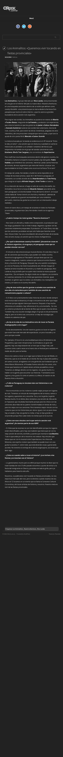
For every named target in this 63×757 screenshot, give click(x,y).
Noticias (15, 57)
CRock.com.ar (11, 534)
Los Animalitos (18, 529)
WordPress (27, 534)
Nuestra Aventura (30, 529)
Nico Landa (41, 529)
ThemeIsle (57, 534)
